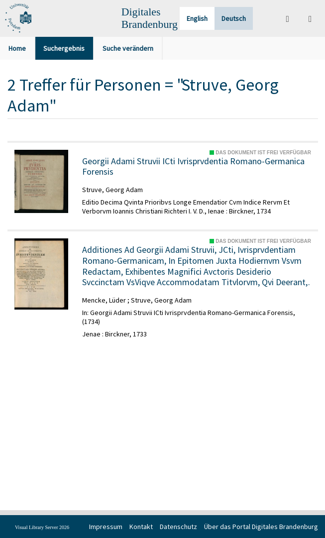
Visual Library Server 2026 (42, 527)
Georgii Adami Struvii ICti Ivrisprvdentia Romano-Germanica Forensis (193, 166)
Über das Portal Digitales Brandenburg (261, 526)
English (197, 18)
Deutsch (233, 18)
